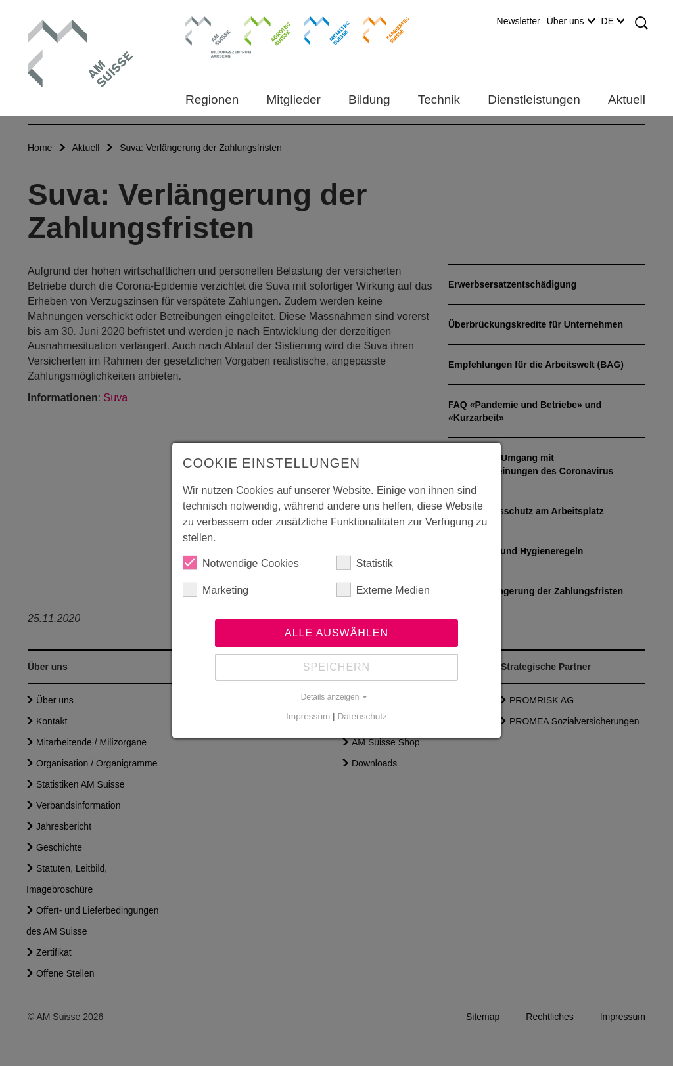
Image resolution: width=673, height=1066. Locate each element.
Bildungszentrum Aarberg (208, 29)
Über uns (571, 21)
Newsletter (518, 21)
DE (612, 21)
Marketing (215, 590)
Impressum (308, 717)
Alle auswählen (336, 633)
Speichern (336, 667)
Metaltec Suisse (318, 29)
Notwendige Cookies (241, 563)
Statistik (364, 563)
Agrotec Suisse (257, 29)
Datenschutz (362, 717)
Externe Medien (383, 590)
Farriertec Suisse (379, 29)
